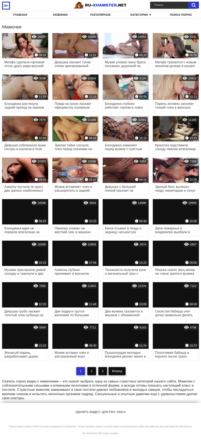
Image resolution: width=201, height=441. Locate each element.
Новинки (60, 14)
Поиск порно (181, 14)
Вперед (117, 371)
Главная (20, 14)
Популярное (100, 14)
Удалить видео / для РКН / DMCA (100, 412)
